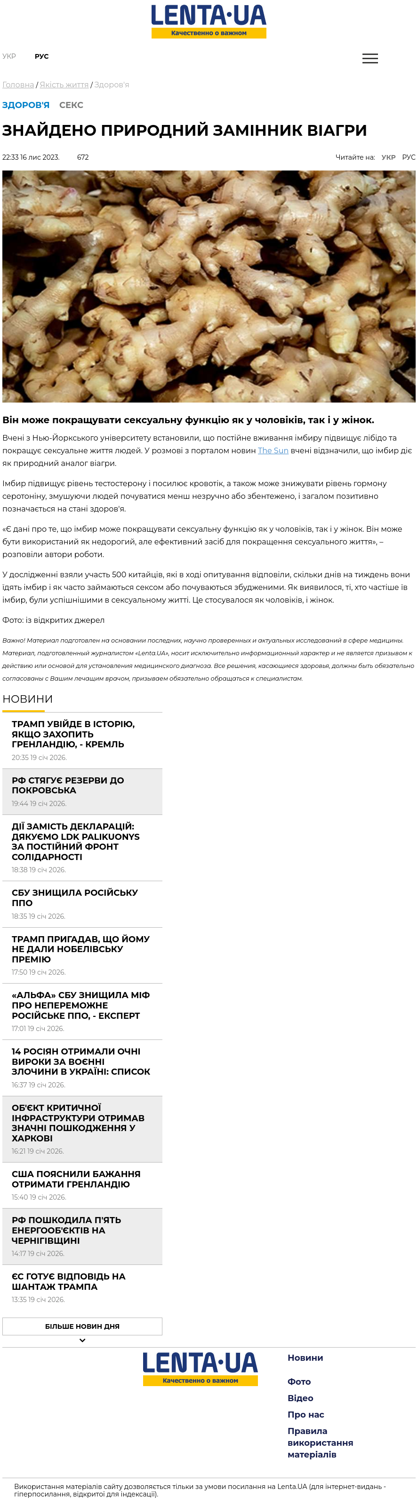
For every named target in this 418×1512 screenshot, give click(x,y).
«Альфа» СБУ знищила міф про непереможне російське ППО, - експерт (81, 1005)
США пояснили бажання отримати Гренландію (76, 1179)
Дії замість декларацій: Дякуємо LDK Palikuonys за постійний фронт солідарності (76, 842)
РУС (409, 157)
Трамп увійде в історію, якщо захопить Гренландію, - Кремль (73, 734)
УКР (389, 157)
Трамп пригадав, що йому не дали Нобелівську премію (81, 949)
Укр (9, 56)
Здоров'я (112, 84)
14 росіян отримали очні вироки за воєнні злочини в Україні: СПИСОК (81, 1062)
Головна (18, 84)
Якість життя (64, 84)
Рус (42, 56)
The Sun (273, 450)
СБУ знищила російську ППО (75, 898)
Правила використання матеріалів (321, 1443)
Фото (299, 1382)
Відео (301, 1398)
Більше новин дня (82, 1326)
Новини (305, 1358)
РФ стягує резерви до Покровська (68, 785)
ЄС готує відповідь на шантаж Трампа (69, 1282)
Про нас (306, 1415)
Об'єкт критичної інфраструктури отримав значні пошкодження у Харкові (78, 1123)
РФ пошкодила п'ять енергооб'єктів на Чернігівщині (66, 1230)
